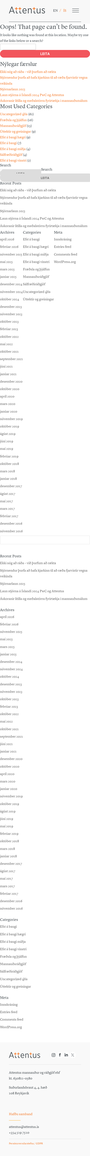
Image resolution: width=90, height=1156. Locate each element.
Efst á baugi (8, 143)
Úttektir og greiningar (15, 131)
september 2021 (11, 736)
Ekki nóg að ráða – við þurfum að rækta (28, 72)
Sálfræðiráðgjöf (11, 155)
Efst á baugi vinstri (13, 160)
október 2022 (9, 714)
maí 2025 (6, 639)
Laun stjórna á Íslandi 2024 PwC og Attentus (32, 95)
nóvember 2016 (11, 908)
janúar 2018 (8, 856)
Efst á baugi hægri (13, 137)
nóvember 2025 (11, 632)
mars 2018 (7, 849)
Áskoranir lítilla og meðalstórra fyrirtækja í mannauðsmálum (43, 101)
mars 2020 (7, 781)
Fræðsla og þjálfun (13, 120)
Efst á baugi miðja (13, 149)
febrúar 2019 (9, 834)
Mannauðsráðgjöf (13, 126)
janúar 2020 (8, 789)
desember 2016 (11, 901)
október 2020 (9, 766)
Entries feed (8, 1012)
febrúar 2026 (9, 624)
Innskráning (9, 1005)
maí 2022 (6, 721)
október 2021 (9, 729)
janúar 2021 (8, 751)
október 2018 (9, 841)
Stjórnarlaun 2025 (12, 89)
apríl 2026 (7, 617)
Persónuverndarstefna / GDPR (26, 1143)
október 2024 (9, 677)
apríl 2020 (7, 774)
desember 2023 (11, 684)
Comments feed (11, 1019)
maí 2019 (6, 826)
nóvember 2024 (11, 669)
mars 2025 (7, 647)
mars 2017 (7, 886)
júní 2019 (6, 819)
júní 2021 (6, 744)
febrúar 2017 (9, 894)
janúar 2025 (8, 654)
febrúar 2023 (9, 706)
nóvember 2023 (11, 692)
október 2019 (9, 804)
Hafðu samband (20, 1114)
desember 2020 (11, 759)
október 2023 (9, 699)
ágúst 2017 (7, 871)
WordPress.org (11, 1027)
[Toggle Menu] (75, 11)
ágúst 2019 (7, 811)
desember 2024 (11, 662)
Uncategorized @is (14, 114)
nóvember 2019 (11, 796)
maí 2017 (6, 878)
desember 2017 (11, 864)
